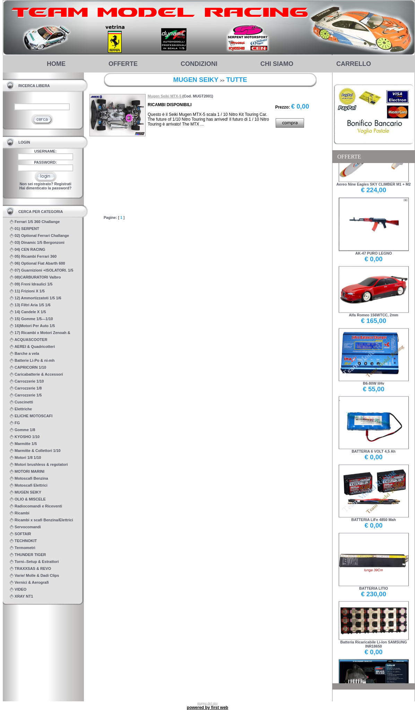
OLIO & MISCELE (28, 499)
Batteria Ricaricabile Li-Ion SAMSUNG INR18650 (374, 637)
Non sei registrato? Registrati (45, 184)
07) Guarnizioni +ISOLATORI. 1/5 (41, 270)
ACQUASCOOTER (28, 339)
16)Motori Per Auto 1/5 (32, 326)
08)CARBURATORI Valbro (35, 277)
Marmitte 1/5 (23, 444)
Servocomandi (25, 527)
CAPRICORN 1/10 (28, 367)
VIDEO (18, 589)
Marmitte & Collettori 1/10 (35, 450)
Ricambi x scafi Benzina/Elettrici (41, 520)
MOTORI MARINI (27, 471)
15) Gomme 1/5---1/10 (31, 319)
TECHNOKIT (23, 541)
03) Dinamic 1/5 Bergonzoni (37, 242)
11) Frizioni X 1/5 (27, 291)
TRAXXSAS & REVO (30, 568)
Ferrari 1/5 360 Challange (35, 222)
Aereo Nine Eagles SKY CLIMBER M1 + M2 (373, 177)
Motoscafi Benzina (29, 478)
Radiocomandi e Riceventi (36, 506)
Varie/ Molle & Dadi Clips (34, 575)
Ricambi (19, 513)
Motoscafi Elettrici (28, 485)
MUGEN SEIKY (25, 492)
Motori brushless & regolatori (39, 464)
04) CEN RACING (27, 249)
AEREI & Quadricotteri (32, 346)
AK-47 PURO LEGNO (374, 246)
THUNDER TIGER (28, 555)
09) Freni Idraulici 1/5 (31, 284)
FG (15, 423)
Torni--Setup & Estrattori (34, 561)
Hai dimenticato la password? (45, 188)
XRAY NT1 (21, 596)
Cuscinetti (21, 402)
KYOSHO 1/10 (25, 437)
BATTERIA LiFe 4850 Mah (374, 513)
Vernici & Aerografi (29, 582)
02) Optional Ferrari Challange (39, 235)
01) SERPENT (24, 228)
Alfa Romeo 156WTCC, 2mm (374, 308)
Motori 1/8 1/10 (25, 457)
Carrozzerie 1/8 (26, 388)
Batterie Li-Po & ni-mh (32, 360)
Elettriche (21, 409)
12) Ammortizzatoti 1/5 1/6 (35, 298)
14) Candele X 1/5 (28, 312)
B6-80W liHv (374, 376)
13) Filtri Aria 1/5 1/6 (30, 305)
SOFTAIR (20, 534)
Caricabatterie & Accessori (36, 374)
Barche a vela (24, 353)
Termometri (22, 548)
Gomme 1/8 (22, 430)
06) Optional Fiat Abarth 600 (37, 263)
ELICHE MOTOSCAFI (31, 416)
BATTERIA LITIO (374, 581)
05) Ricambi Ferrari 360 (33, 256)
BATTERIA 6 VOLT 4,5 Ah (374, 444)
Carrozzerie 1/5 (26, 395)
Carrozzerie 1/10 (27, 381)
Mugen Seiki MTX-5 (165, 96)
